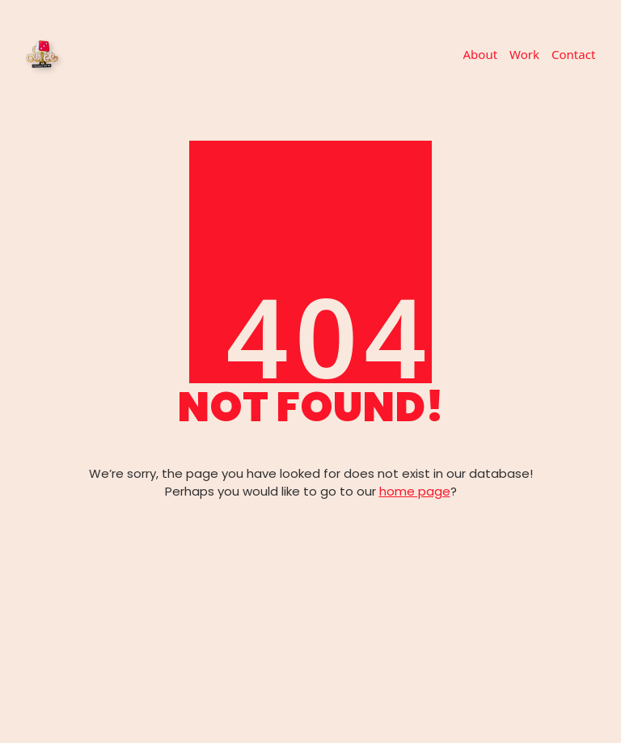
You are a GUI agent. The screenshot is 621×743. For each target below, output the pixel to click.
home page (414, 491)
